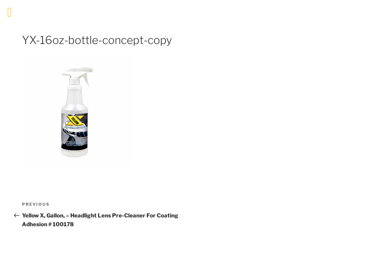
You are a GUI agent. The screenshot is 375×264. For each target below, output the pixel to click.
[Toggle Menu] (9, 12)
